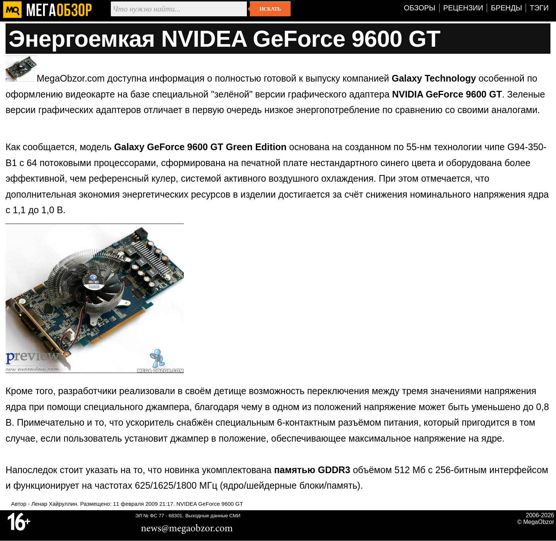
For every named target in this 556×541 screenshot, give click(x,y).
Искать (270, 9)
